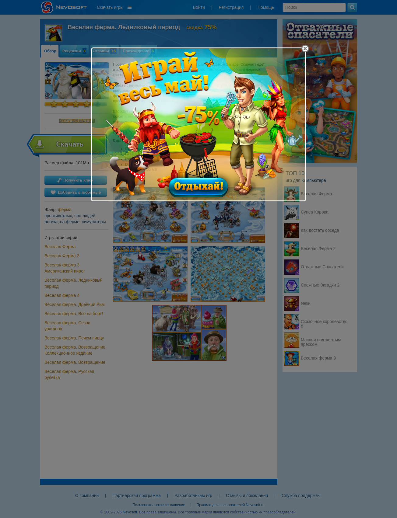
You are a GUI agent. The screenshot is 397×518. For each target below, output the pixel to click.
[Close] (305, 48)
